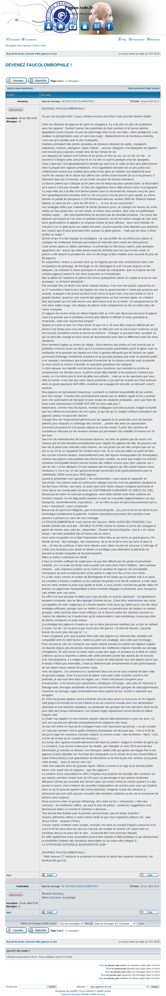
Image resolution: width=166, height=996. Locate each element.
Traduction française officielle (75, 994)
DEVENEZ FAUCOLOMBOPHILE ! (38, 65)
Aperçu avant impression (20, 88)
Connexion (29, 39)
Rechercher (136, 39)
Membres (153, 39)
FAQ (122, 39)
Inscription (13, 39)
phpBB (73, 991)
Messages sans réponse (18, 45)
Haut (8, 875)
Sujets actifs (39, 45)
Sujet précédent (136, 88)
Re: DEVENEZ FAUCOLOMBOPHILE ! (80, 886)
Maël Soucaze (98, 994)
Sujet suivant (152, 88)
